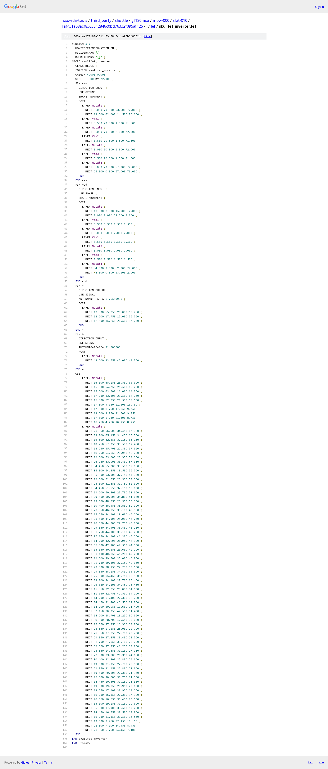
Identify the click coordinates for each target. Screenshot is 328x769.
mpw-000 (161, 20)
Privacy (36, 762)
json (320, 762)
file (147, 36)
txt (310, 762)
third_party (101, 20)
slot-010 (180, 20)
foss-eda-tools (74, 20)
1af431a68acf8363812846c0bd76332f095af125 (102, 26)
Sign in (319, 7)
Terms (48, 762)
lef (153, 26)
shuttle (121, 20)
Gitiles (25, 762)
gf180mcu (140, 20)
